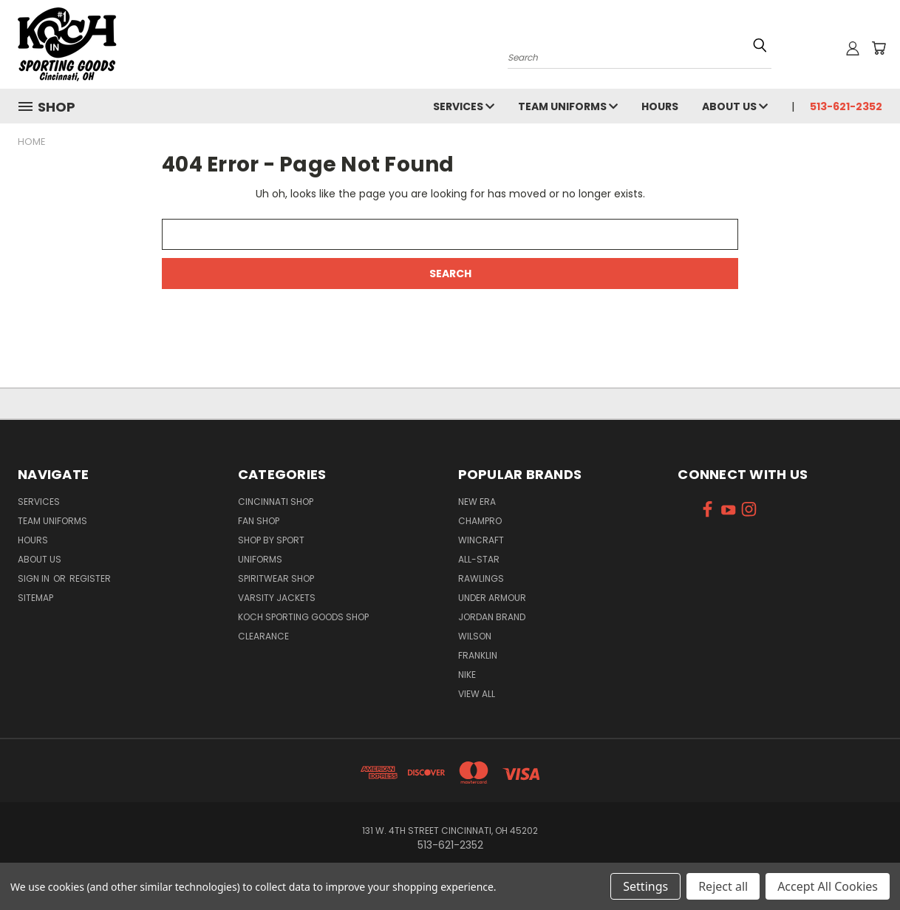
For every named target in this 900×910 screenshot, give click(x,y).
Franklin (477, 655)
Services (463, 106)
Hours (659, 106)
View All (476, 693)
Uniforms (260, 559)
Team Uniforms (568, 106)
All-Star (479, 559)
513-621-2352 (846, 106)
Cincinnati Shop (275, 501)
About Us (735, 106)
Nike (467, 674)
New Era (477, 501)
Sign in (35, 578)
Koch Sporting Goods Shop (303, 617)
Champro (480, 521)
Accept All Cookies (827, 886)
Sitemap (35, 597)
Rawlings (481, 578)
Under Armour (492, 597)
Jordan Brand (491, 617)
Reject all (723, 886)
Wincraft (481, 540)
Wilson (474, 636)
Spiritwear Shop (276, 578)
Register (90, 578)
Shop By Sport (271, 540)
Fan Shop (258, 521)
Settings (645, 886)
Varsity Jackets (277, 597)
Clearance (263, 636)
